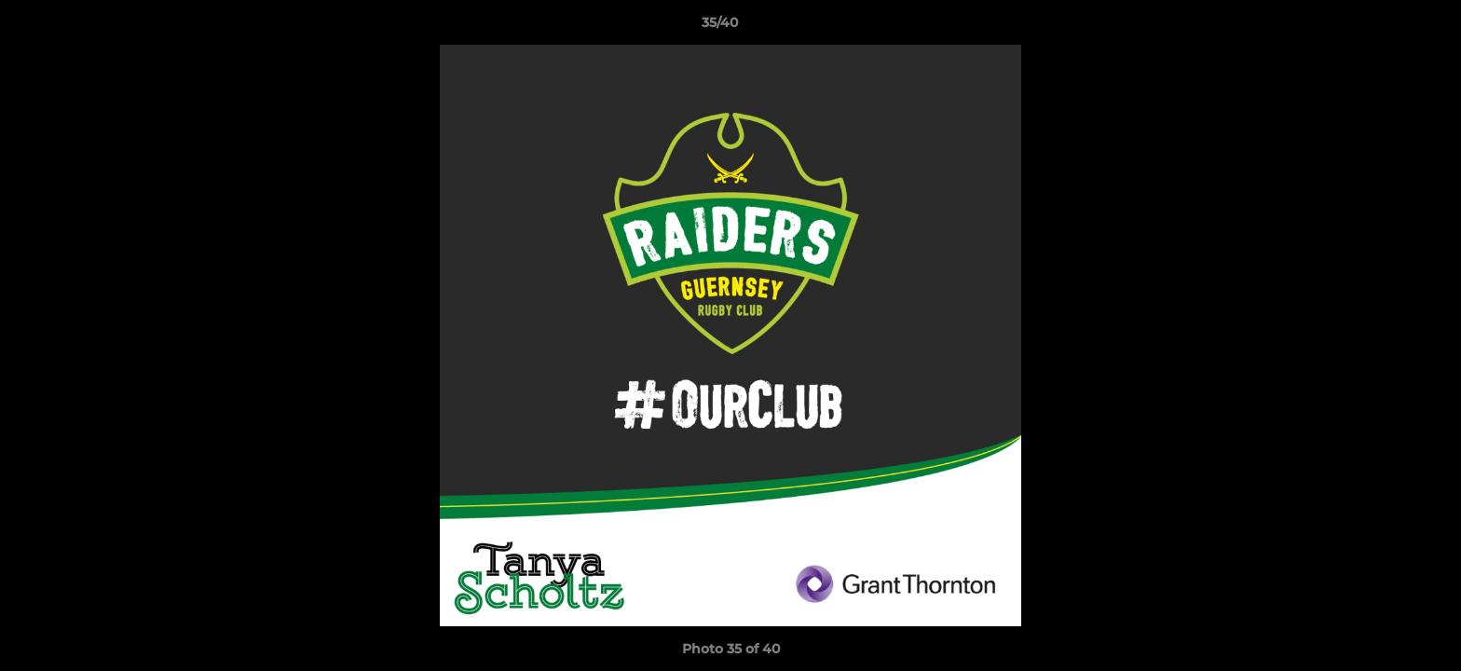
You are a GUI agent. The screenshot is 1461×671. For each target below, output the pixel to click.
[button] (1383, 27)
